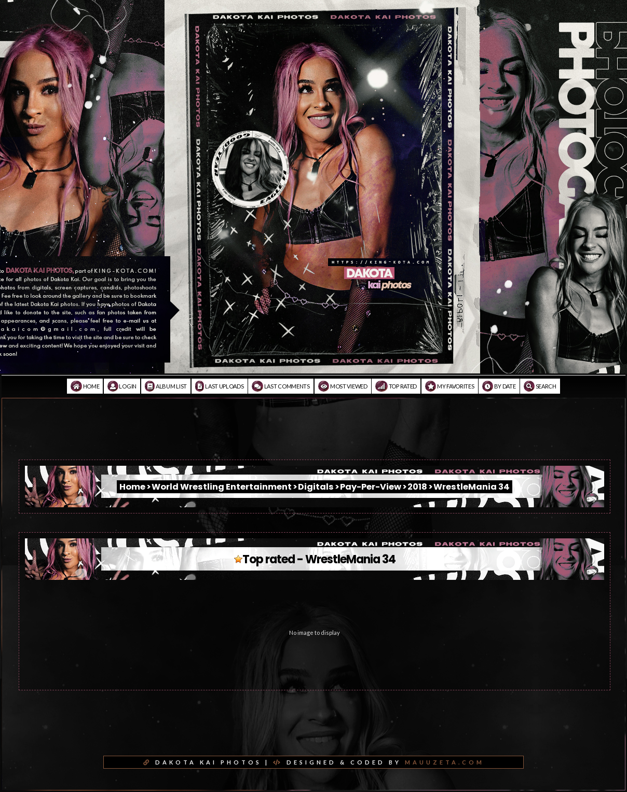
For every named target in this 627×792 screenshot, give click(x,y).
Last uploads (219, 386)
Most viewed (342, 386)
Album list (166, 386)
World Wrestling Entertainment (222, 487)
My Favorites (449, 386)
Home (85, 386)
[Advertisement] (313, 436)
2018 (417, 487)
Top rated (396, 386)
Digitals (316, 487)
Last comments (281, 386)
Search (540, 386)
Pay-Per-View (370, 487)
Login (122, 386)
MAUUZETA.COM (444, 762)
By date (498, 386)
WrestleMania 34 (471, 487)
